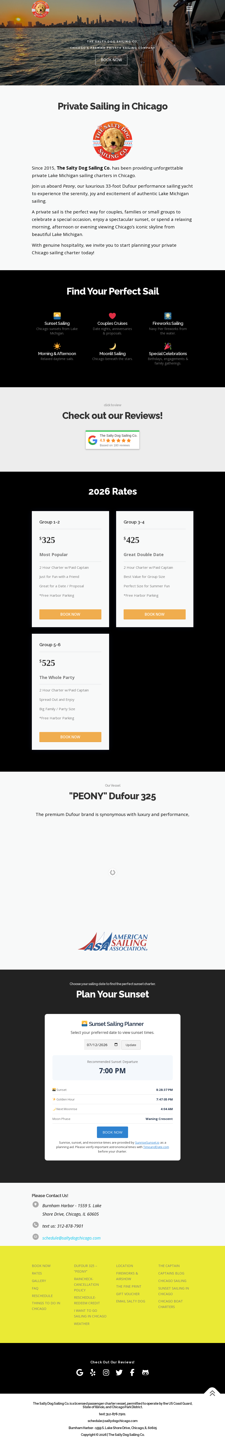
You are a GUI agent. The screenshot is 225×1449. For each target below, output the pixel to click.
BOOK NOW (111, 59)
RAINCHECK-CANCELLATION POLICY (86, 1285)
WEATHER (81, 1324)
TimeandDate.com (156, 1148)
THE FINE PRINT (128, 1287)
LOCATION (124, 1266)
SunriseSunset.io (147, 1143)
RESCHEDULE (42, 1296)
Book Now (112, 1132)
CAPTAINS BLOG (171, 1274)
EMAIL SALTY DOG (130, 1302)
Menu (189, 9)
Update (131, 1045)
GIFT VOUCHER (128, 1294)
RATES (37, 1274)
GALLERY (39, 1281)
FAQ (35, 1289)
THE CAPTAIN (169, 1266)
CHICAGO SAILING (172, 1281)
